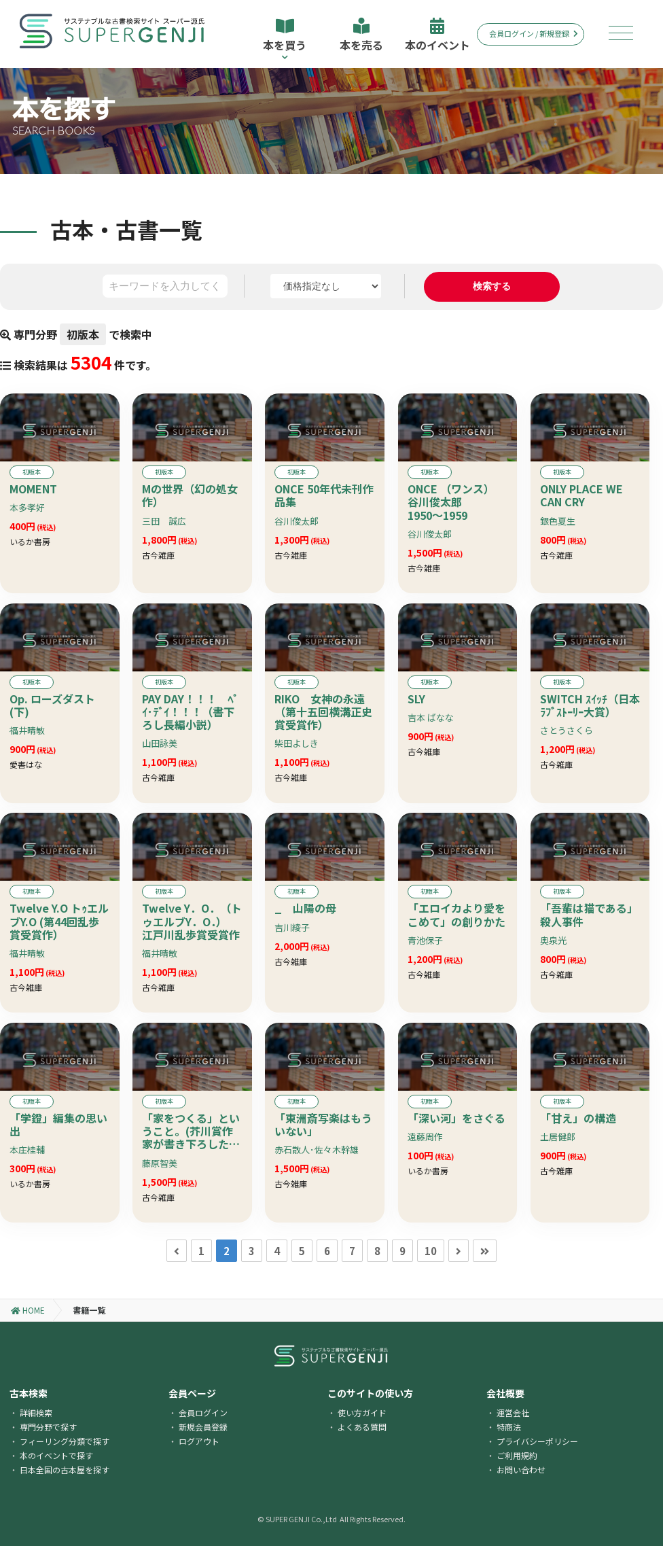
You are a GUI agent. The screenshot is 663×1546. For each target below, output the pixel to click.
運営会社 (513, 1412)
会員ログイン (203, 1412)
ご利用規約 (517, 1455)
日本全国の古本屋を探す (64, 1469)
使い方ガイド (362, 1412)
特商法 (509, 1427)
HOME (28, 1310)
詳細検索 (36, 1412)
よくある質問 (362, 1427)
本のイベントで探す (56, 1455)
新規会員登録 (203, 1427)
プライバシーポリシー (537, 1441)
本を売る (361, 35)
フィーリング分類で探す (64, 1441)
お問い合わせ (521, 1469)
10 (431, 1251)
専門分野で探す (48, 1427)
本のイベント (437, 35)
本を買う (285, 39)
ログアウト (199, 1441)
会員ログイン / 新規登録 (533, 33)
